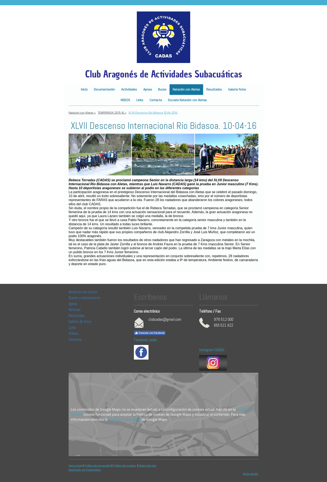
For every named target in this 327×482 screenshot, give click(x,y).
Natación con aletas (83, 291)
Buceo (162, 90)
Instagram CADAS (211, 349)
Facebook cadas (145, 339)
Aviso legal (75, 465)
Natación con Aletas (186, 90)
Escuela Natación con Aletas (187, 100)
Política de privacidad (124, 419)
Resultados (214, 90)
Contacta (156, 100)
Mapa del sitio (147, 465)
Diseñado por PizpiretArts (85, 470)
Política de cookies (124, 465)
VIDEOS (125, 100)
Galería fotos (237, 90)
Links (139, 100)
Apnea (147, 90)
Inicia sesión (250, 474)
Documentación (104, 90)
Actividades (129, 90)
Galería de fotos (80, 321)
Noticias (75, 309)
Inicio (84, 90)
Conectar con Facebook (150, 333)
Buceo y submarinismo (84, 297)
